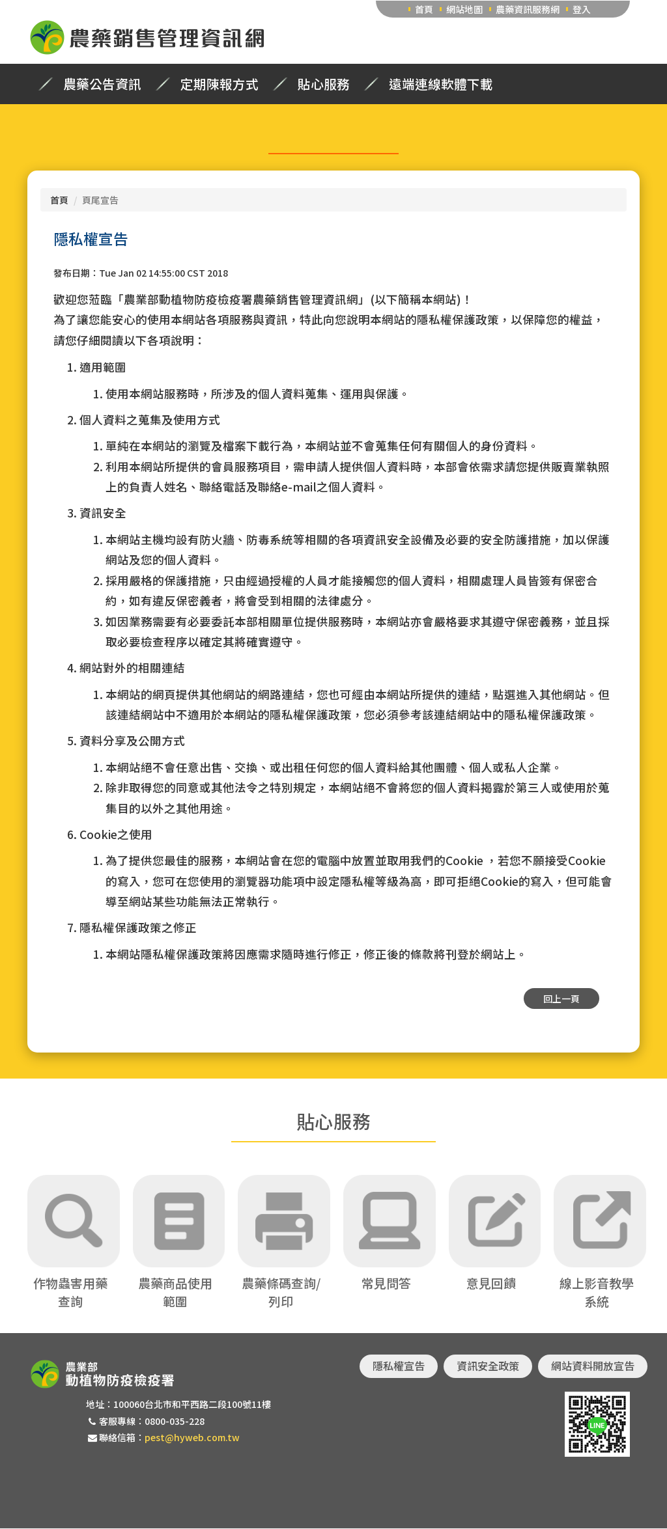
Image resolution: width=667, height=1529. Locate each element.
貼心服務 (324, 83)
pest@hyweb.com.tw (192, 1437)
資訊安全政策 (488, 1366)
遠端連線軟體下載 (441, 83)
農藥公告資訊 (102, 83)
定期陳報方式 (219, 83)
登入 (582, 9)
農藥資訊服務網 (528, 9)
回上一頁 (561, 998)
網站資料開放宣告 (592, 1366)
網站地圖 (464, 9)
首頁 (424, 9)
